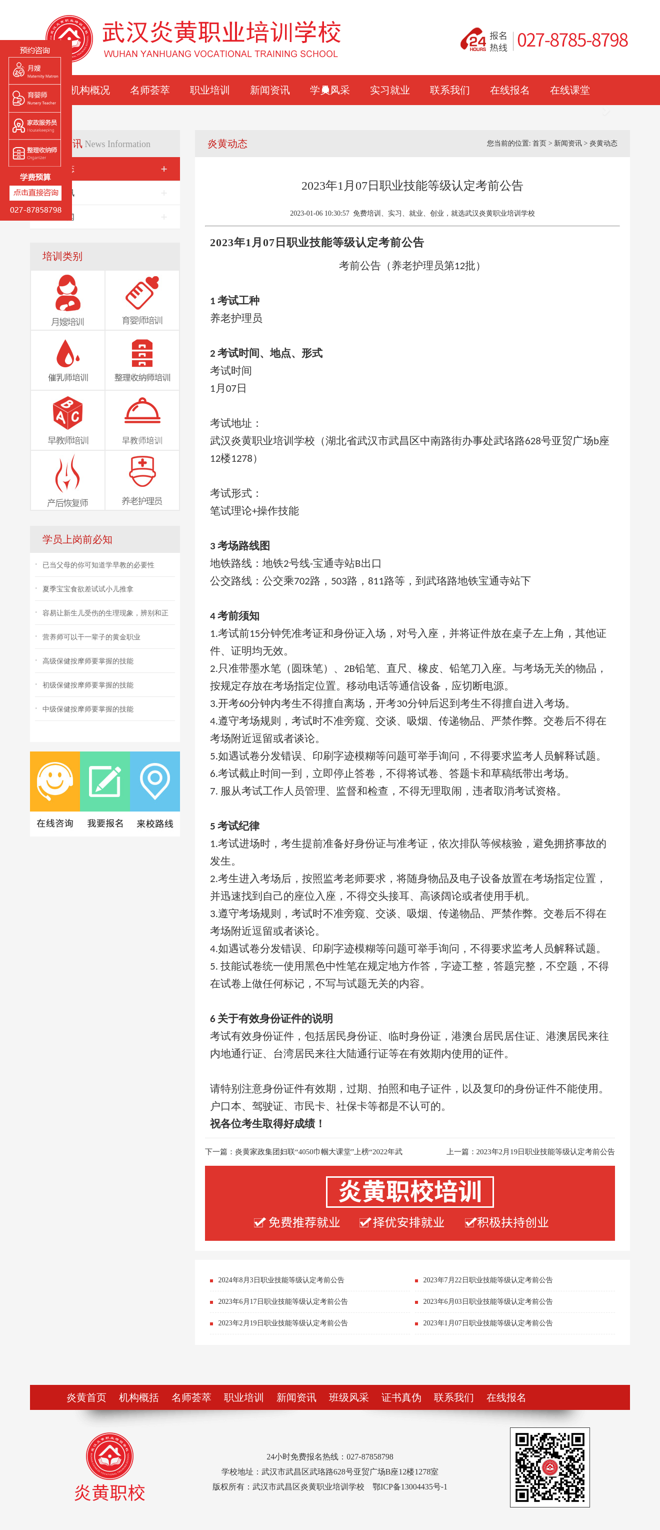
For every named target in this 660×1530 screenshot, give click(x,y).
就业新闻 (105, 217)
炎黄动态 (105, 169)
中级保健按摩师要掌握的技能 (88, 709)
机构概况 (90, 90)
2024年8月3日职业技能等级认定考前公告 (281, 1280)
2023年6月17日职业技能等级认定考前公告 (283, 1301)
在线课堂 (570, 90)
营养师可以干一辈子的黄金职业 (91, 637)
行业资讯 (105, 193)
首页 (539, 143)
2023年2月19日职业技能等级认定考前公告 (546, 1152)
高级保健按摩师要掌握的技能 (88, 661)
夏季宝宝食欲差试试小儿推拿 (88, 589)
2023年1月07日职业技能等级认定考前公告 (488, 1323)
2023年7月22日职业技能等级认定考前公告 (488, 1280)
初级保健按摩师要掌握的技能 (88, 685)
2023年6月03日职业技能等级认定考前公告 (488, 1301)
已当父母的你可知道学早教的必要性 (98, 565)
